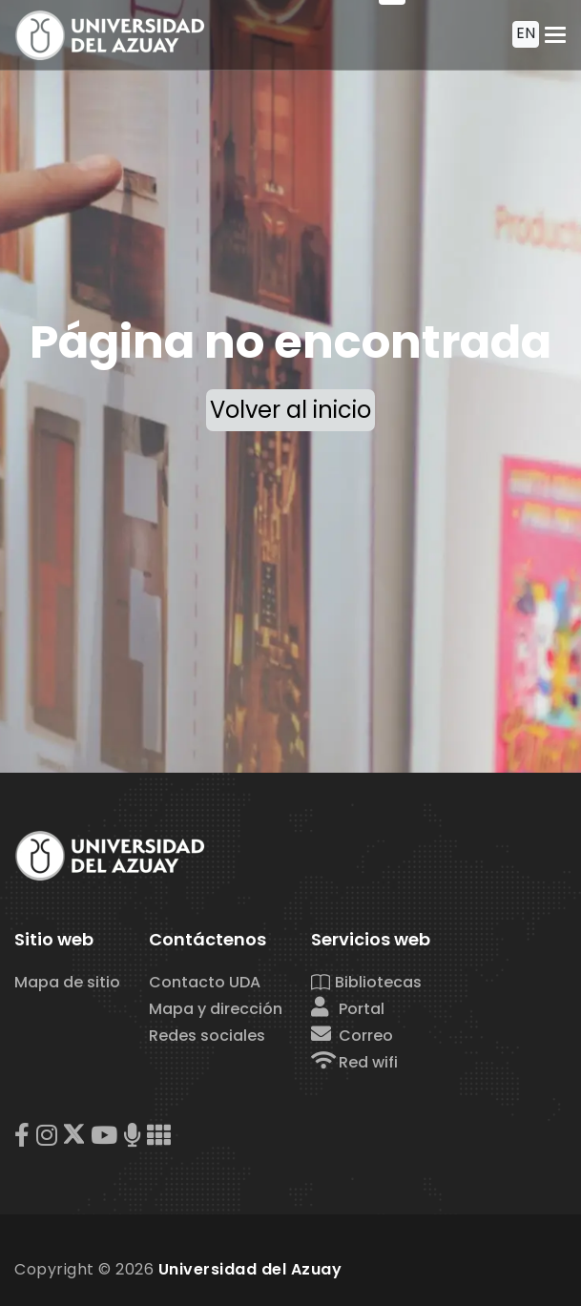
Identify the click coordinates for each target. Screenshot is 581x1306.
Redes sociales (207, 1036)
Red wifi (354, 1062)
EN (525, 33)
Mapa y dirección (215, 1009)
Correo (352, 1036)
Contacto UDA (204, 982)
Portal (347, 1009)
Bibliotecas (366, 982)
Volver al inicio (290, 409)
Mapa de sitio (67, 982)
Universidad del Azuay (250, 1269)
